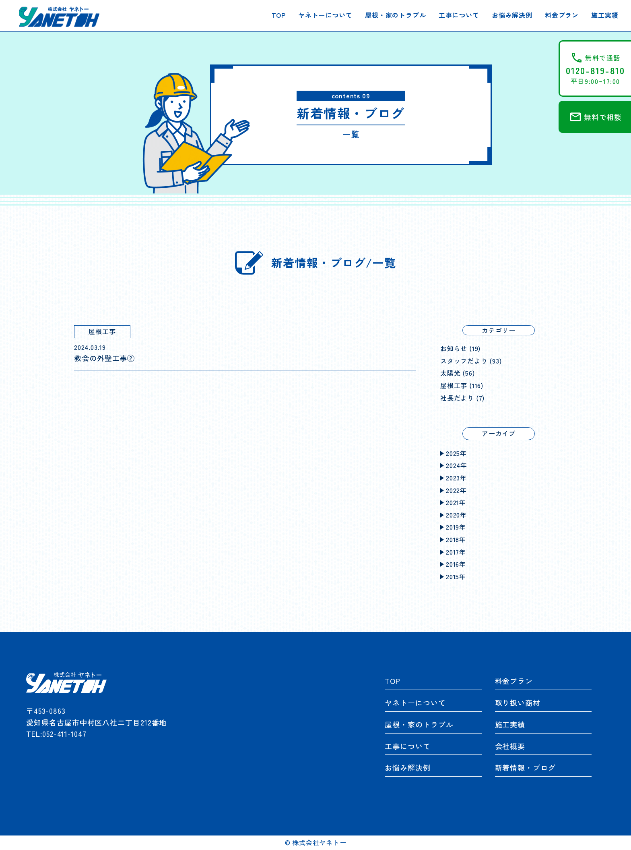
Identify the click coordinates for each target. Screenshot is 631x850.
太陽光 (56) (457, 373)
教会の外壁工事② (104, 358)
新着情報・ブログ (525, 767)
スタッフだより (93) (471, 361)
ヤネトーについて (325, 15)
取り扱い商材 (517, 702)
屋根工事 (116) (461, 385)
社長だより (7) (462, 398)
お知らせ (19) (460, 348)
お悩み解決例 (512, 15)
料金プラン (562, 15)
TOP (279, 15)
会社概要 (510, 746)
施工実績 (604, 15)
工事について (459, 15)
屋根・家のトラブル (395, 15)
